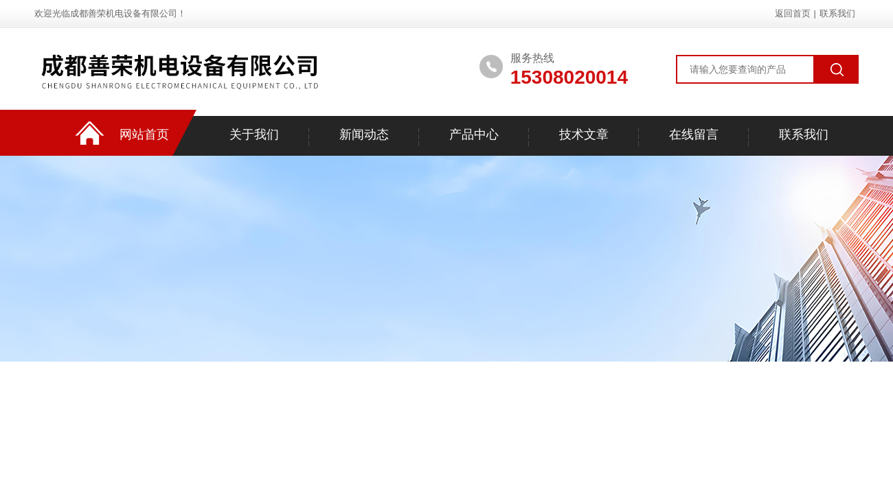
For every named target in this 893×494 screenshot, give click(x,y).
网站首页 (144, 134)
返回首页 (793, 13)
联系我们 (837, 13)
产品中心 (474, 134)
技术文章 (584, 134)
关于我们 (254, 134)
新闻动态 (364, 134)
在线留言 (694, 134)
